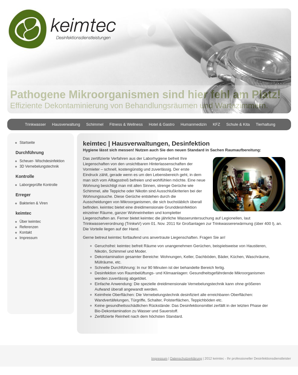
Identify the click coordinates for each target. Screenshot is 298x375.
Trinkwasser (35, 124)
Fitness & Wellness (126, 124)
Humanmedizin (194, 124)
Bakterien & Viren (34, 203)
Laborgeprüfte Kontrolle (38, 185)
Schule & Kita (238, 124)
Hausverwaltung (66, 124)
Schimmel (94, 124)
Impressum (28, 238)
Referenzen (29, 227)
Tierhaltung (265, 124)
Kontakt (26, 232)
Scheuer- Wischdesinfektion (42, 161)
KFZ (216, 124)
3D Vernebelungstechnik (39, 166)
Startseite (27, 142)
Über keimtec (30, 221)
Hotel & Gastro (162, 124)
